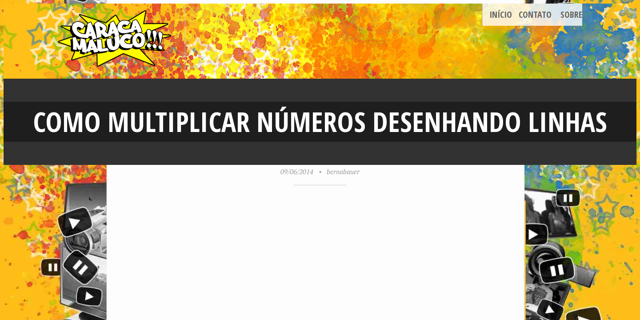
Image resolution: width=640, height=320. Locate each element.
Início (500, 14)
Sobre (571, 14)
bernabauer (343, 171)
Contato (535, 14)
